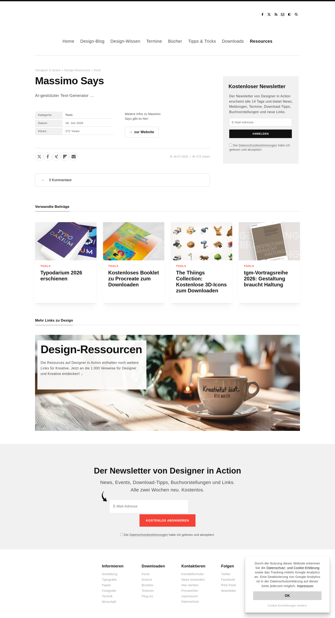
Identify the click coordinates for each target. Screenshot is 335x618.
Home (68, 41)
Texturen (148, 589)
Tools (97, 70)
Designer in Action (57, 14)
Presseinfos (189, 589)
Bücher (175, 41)
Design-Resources (77, 70)
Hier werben (189, 584)
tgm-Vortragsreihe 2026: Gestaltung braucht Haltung (266, 279)
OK (287, 596)
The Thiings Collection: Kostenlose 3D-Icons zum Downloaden (201, 282)
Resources (261, 41)
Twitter (226, 573)
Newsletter (228, 589)
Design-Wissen (125, 41)
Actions (147, 578)
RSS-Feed (228, 584)
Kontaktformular (192, 573)
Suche (296, 14)
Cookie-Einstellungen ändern (287, 605)
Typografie (109, 578)
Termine (154, 41)
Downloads (233, 41)
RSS (276, 14)
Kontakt (283, 14)
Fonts (146, 573)
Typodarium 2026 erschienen (61, 276)
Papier (106, 584)
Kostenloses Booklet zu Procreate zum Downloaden (133, 279)
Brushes (147, 584)
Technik (107, 595)
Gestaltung (109, 573)
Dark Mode (290, 14)
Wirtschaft (109, 600)
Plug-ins (147, 595)
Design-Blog (92, 41)
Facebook (262, 14)
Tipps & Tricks (202, 41)
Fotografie (109, 589)
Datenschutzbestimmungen (258, 145)
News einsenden (193, 578)
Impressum (305, 586)
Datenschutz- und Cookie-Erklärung (292, 568)
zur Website (144, 132)
